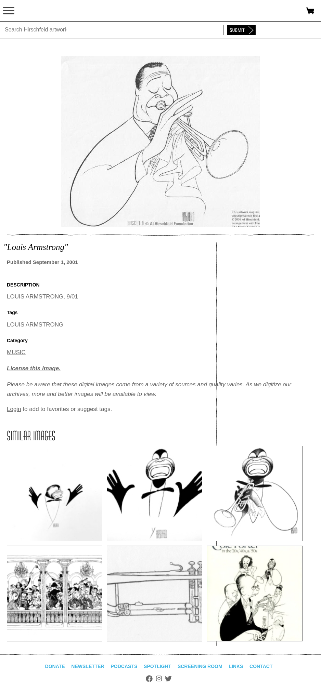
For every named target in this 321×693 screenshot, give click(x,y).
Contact (260, 666)
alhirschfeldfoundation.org (29, 11)
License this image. (34, 368)
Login (14, 409)
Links (236, 666)
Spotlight (157, 666)
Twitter (168, 678)
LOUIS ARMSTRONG (35, 324)
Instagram (159, 678)
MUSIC (16, 352)
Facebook (149, 678)
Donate (55, 666)
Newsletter (87, 666)
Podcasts (124, 666)
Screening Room (200, 666)
